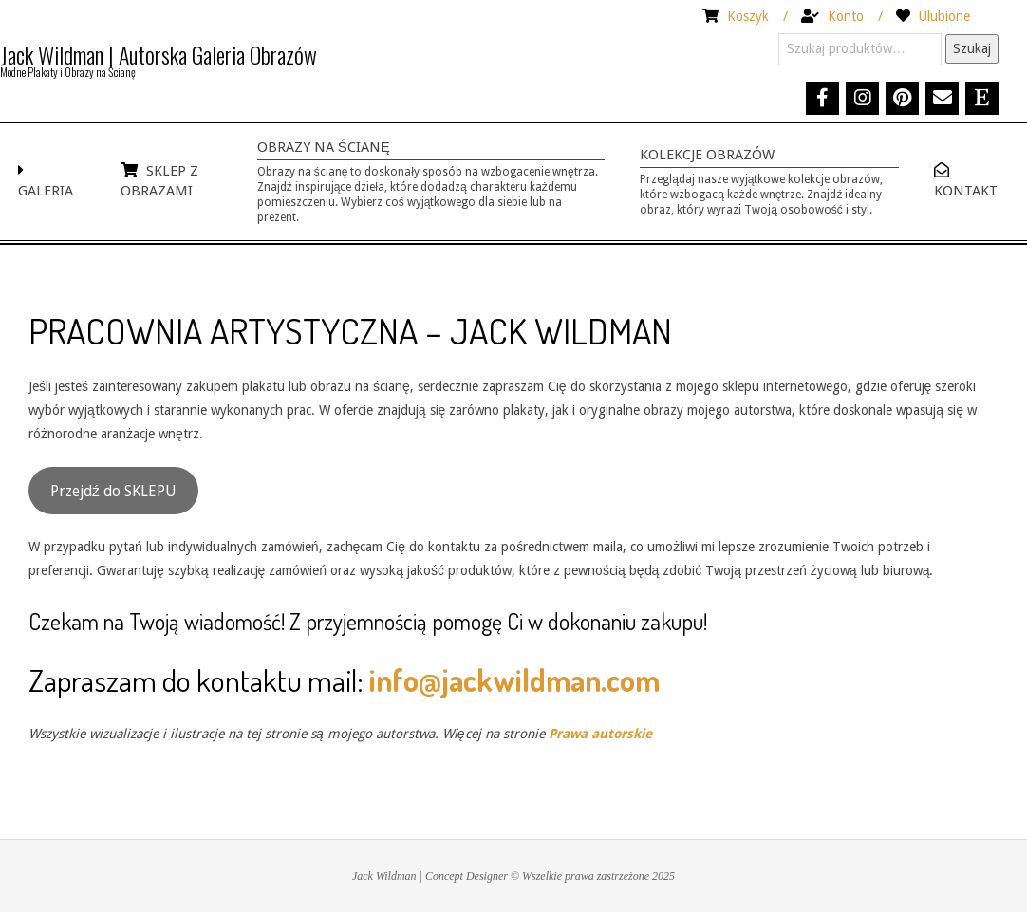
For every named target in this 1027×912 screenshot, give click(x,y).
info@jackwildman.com (514, 680)
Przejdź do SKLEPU (113, 491)
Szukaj (972, 48)
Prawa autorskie (600, 733)
